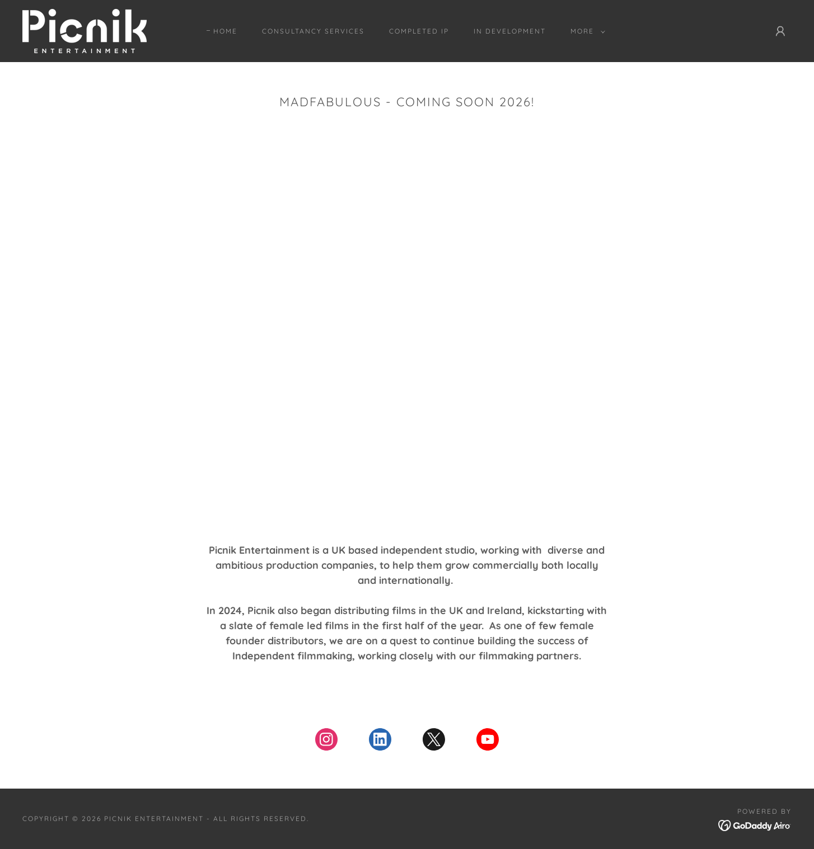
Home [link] (225, 31)
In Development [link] (510, 31)
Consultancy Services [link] (313, 31)
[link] (84, 30)
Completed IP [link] (419, 31)
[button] (585, 31)
